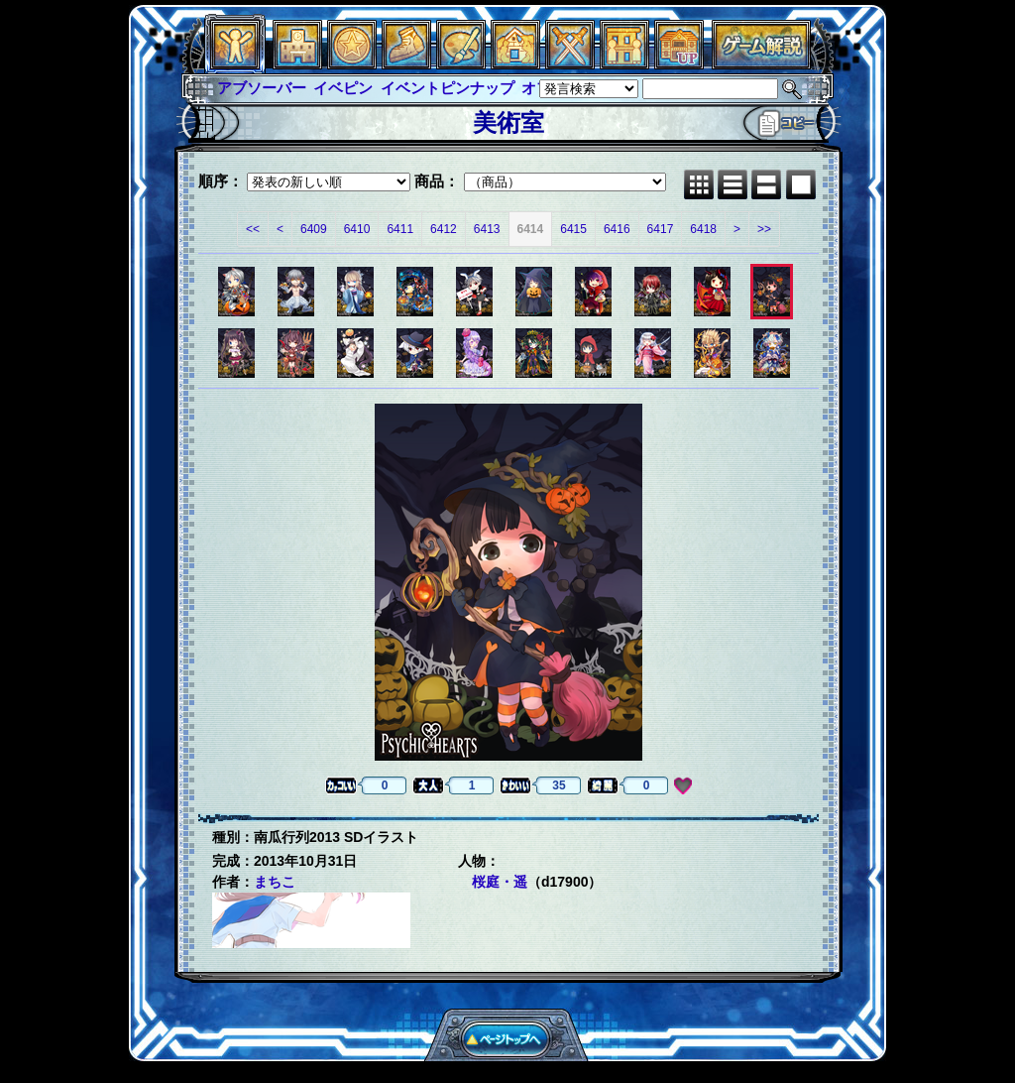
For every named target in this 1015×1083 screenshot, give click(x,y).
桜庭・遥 (499, 882)
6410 (357, 229)
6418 (703, 229)
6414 (530, 229)
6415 (573, 229)
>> (764, 229)
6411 (400, 229)
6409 (313, 229)
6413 (487, 229)
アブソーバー (261, 87)
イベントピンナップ (447, 87)
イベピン (343, 87)
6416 (617, 229)
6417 (660, 229)
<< (253, 229)
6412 (443, 229)
